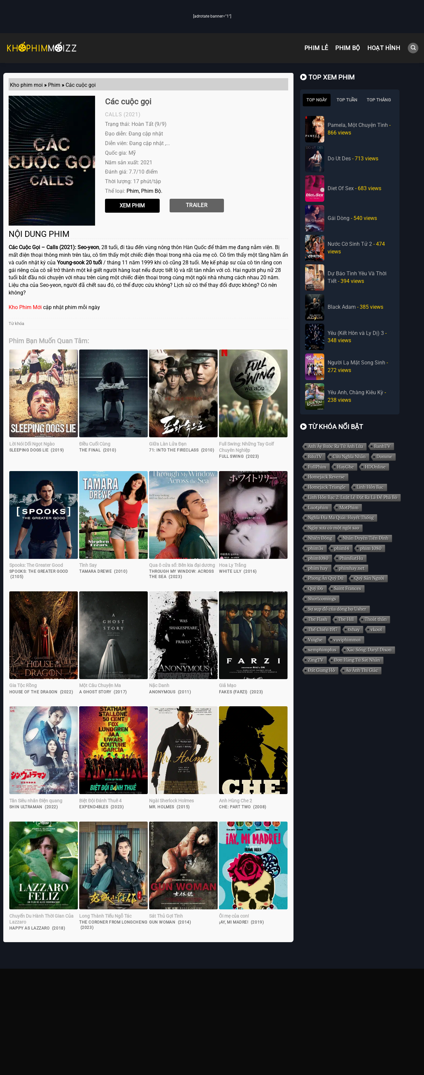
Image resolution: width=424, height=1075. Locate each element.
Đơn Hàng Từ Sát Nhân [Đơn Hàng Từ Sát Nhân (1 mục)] (357, 660)
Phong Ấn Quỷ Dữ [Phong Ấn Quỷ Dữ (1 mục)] (326, 578)
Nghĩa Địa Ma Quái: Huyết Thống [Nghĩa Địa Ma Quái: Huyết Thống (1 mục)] (341, 517)
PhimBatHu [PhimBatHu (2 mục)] (351, 558)
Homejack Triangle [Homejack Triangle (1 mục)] (327, 487)
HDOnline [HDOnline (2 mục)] (375, 467)
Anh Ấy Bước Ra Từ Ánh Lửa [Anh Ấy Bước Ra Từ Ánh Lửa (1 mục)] (335, 446)
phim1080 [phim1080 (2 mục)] (318, 558)
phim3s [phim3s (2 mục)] (315, 548)
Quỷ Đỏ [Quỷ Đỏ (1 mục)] (315, 588)
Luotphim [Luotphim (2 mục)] (318, 508)
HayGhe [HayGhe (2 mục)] (345, 467)
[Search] (413, 48)
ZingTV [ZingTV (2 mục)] (315, 660)
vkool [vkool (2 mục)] (376, 629)
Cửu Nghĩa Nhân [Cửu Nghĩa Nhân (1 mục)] (349, 456)
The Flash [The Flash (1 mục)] (317, 619)
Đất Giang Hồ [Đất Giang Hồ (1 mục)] (321, 670)
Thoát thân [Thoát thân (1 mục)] (376, 619)
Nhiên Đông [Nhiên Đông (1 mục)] (320, 538)
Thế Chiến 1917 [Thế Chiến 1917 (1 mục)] (322, 629)
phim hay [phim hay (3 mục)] (318, 568)
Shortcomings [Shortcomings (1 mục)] (322, 599)
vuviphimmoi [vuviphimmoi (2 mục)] (347, 640)
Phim (133, 191)
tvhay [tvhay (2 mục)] (354, 629)
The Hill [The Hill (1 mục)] (346, 619)
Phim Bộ (347, 48)
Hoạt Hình (383, 48)
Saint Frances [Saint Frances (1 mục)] (347, 588)
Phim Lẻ (316, 48)
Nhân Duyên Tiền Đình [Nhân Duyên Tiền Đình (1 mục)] (366, 538)
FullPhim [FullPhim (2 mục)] (317, 467)
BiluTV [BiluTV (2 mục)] (315, 456)
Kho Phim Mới (25, 307)
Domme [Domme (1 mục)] (385, 456)
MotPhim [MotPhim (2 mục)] (348, 508)
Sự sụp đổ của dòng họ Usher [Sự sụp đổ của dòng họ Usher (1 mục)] (337, 609)
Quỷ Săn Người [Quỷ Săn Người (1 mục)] (369, 578)
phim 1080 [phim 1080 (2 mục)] (370, 548)
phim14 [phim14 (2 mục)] (341, 548)
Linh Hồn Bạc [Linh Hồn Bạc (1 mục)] (369, 487)
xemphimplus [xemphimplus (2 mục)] (322, 650)
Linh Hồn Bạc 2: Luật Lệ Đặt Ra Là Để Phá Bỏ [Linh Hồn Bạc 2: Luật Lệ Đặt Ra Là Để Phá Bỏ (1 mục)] (352, 497)
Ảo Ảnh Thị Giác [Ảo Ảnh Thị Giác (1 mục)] (362, 670)
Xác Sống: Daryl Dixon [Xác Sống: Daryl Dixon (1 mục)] (369, 650)
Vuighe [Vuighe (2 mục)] (315, 640)
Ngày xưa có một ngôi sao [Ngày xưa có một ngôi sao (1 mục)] (333, 528)
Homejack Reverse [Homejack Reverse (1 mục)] (326, 477)
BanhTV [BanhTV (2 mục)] (382, 446)
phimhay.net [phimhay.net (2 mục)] (352, 568)
